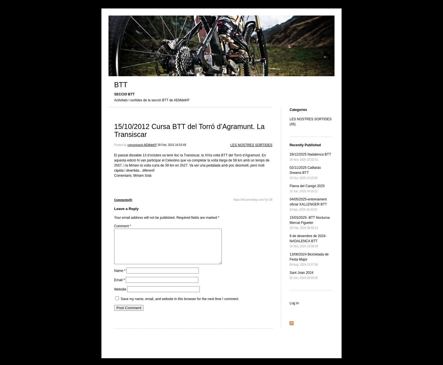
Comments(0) (123, 200)
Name (119, 277)
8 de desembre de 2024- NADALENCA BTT (308, 241)
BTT (120, 85)
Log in (294, 303)
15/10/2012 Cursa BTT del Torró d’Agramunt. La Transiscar (189, 130)
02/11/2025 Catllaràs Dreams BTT (305, 173)
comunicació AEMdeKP (142, 145)
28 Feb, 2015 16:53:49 (172, 145)
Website (120, 296)
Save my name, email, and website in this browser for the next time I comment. (180, 306)
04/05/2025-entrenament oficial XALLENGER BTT (308, 204)
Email (119, 287)
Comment (122, 226)
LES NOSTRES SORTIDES (251, 145)
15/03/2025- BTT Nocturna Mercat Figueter (310, 223)
